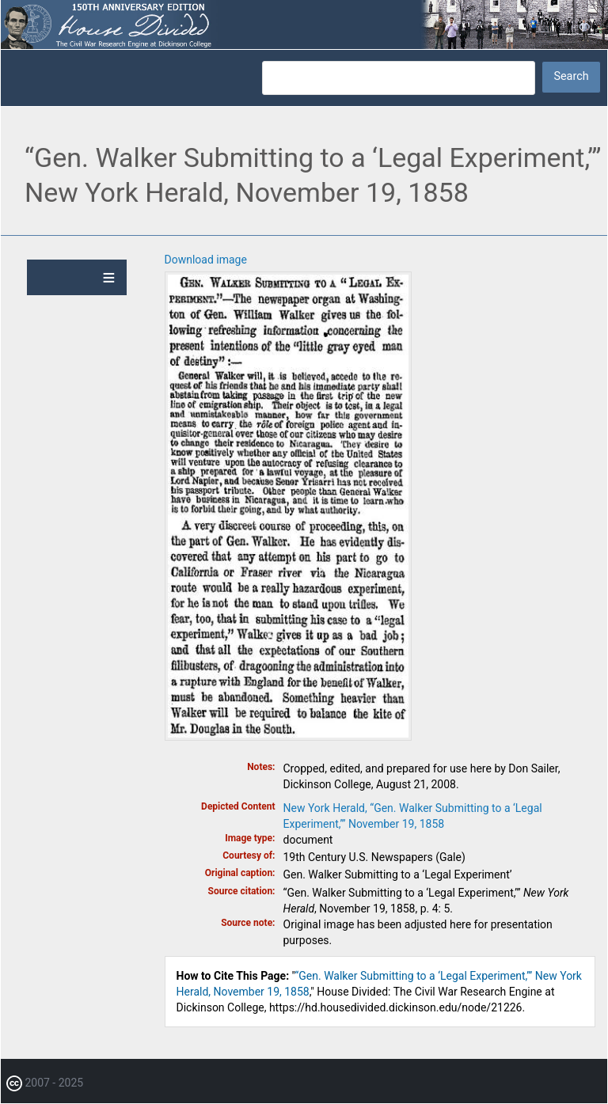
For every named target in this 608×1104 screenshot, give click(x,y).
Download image (206, 259)
